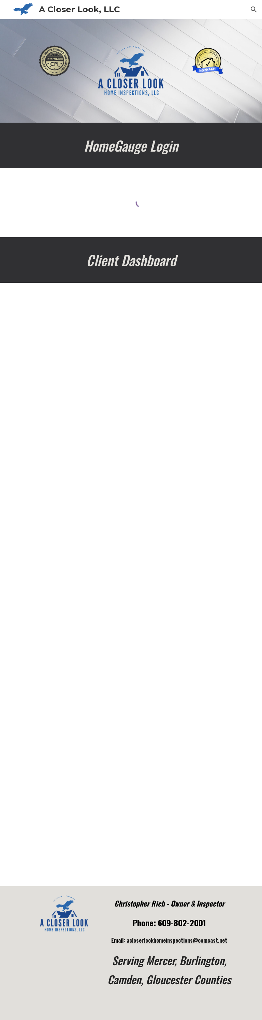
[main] (131, 145)
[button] (254, 9)
